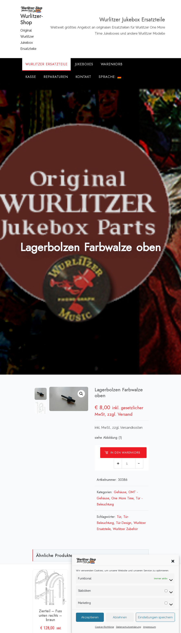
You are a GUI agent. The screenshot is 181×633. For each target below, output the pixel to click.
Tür (119, 516)
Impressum (149, 628)
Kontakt (83, 76)
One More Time (122, 498)
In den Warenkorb (122, 452)
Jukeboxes (84, 64)
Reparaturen (56, 76)
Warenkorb (112, 64)
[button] (173, 562)
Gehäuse (120, 492)
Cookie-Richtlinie (104, 628)
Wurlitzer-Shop (31, 19)
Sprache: (110, 76)
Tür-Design (123, 522)
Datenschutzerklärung (128, 628)
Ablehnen (120, 618)
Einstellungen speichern (155, 618)
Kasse (30, 76)
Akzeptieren (90, 618)
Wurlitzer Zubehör (125, 529)
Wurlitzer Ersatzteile (46, 64)
